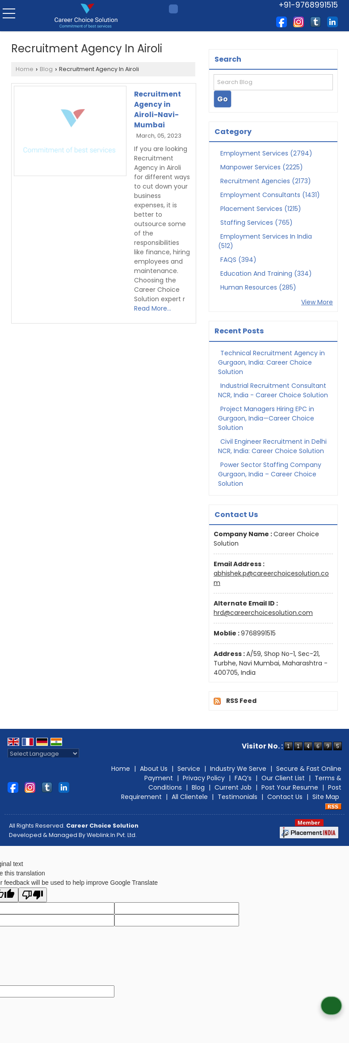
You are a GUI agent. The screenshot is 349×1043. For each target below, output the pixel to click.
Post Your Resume (289, 787)
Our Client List (283, 778)
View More (317, 302)
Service (188, 768)
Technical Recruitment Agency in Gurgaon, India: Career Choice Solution (271, 362)
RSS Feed (241, 700)
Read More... (152, 308)
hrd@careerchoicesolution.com (263, 612)
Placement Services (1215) (260, 208)
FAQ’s (243, 778)
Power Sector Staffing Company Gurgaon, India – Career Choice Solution (269, 474)
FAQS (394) (238, 259)
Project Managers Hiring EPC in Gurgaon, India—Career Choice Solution (266, 418)
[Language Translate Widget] (43, 754)
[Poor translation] (32, 894)
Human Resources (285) (258, 287)
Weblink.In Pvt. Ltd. (112, 835)
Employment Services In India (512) (265, 241)
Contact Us (285, 796)
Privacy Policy (204, 778)
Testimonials (237, 796)
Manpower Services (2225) (261, 167)
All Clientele (190, 796)
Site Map (325, 796)
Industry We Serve (238, 768)
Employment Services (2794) (266, 153)
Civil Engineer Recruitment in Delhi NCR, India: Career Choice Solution (272, 446)
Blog (46, 69)
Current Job (233, 787)
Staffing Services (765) (256, 222)
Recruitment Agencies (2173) (265, 181)
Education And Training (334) (266, 273)
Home (25, 69)
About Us (154, 768)
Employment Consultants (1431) (270, 194)
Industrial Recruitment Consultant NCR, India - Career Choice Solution (273, 390)
